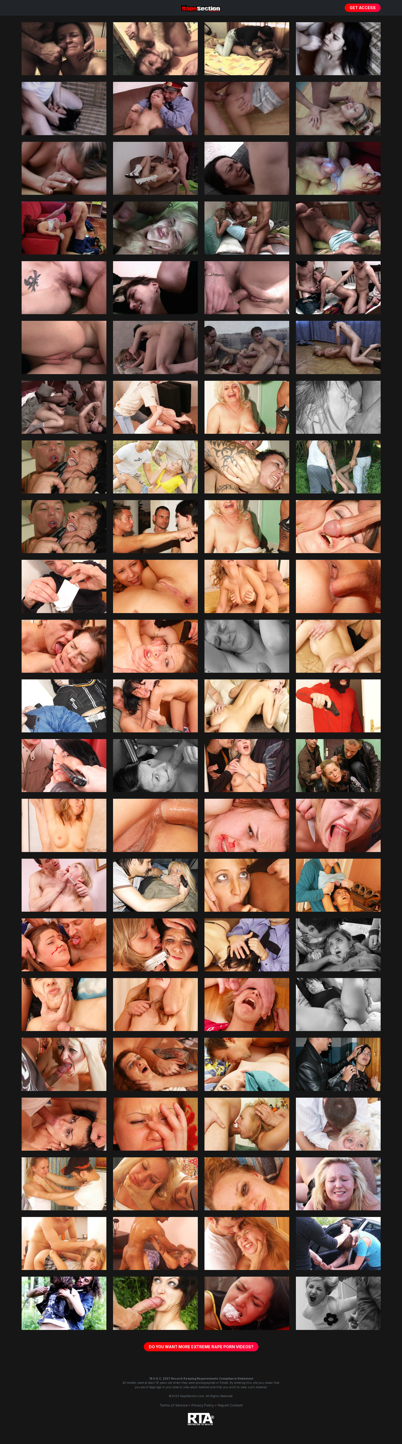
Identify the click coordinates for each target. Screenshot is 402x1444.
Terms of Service (174, 1405)
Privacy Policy (202, 1405)
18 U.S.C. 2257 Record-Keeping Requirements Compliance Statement (201, 1378)
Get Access (363, 7)
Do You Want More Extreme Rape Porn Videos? (201, 1346)
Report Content (230, 1405)
